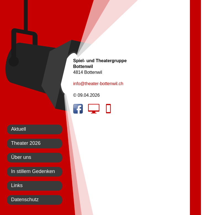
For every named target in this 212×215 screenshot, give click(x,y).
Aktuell (18, 129)
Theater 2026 (26, 143)
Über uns (21, 157)
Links (17, 185)
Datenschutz (25, 199)
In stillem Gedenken (33, 171)
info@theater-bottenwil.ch (98, 83)
